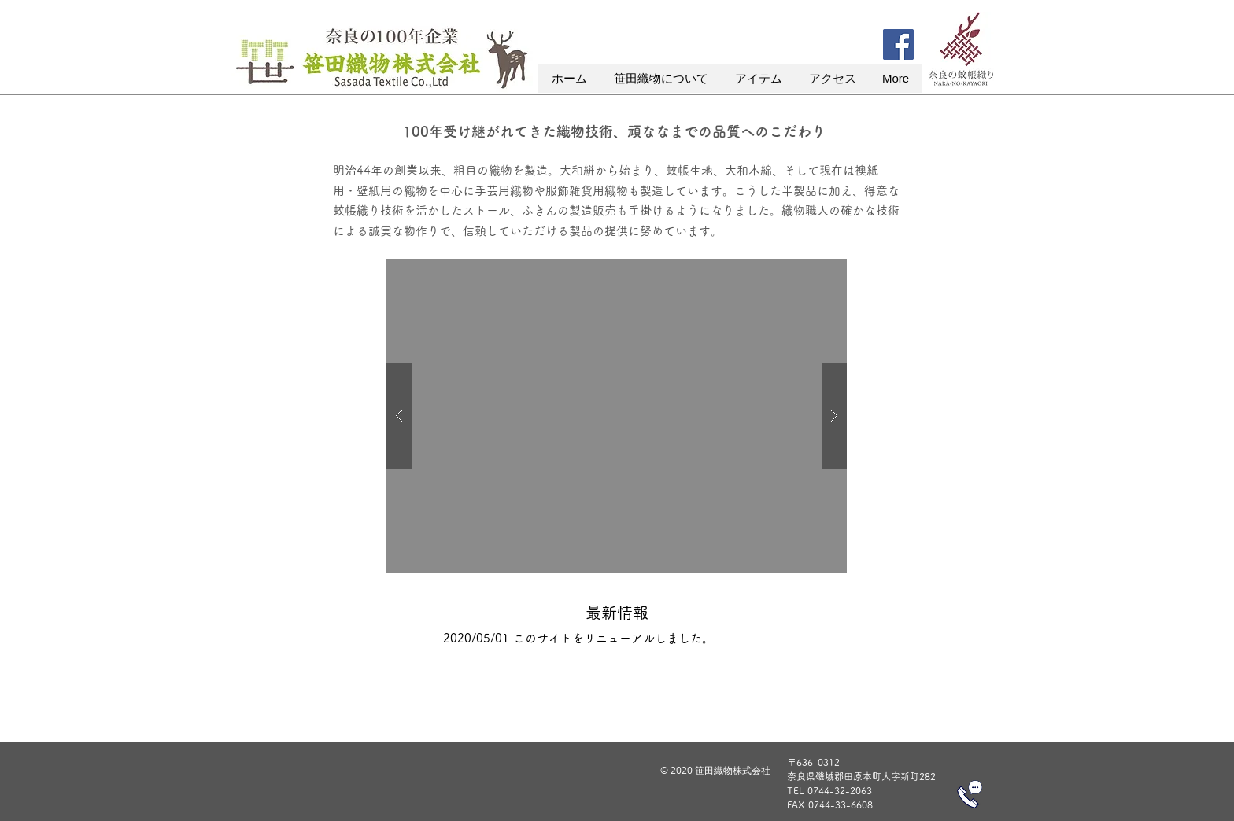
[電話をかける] (969, 794)
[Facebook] (898, 44)
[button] (660, 78)
